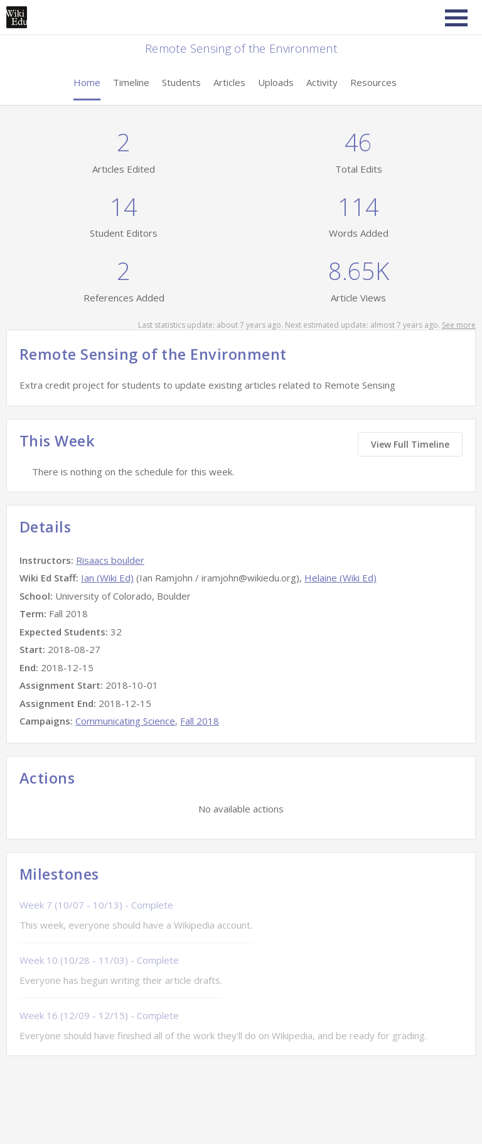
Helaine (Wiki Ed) (340, 577)
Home (86, 82)
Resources (373, 82)
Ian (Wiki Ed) (107, 577)
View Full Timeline (410, 444)
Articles (229, 82)
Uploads (276, 82)
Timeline (131, 82)
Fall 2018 (199, 721)
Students (181, 82)
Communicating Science (125, 721)
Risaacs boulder (110, 560)
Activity (322, 82)
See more (459, 325)
